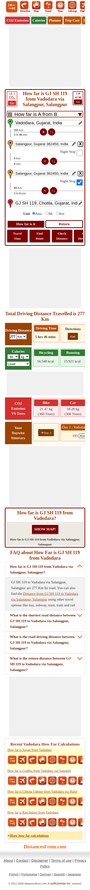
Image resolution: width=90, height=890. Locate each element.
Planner (55, 20)
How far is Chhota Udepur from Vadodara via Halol (42, 791)
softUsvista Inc (60, 883)
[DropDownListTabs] (45, 114)
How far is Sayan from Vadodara (29, 750)
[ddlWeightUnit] (24, 356)
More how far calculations (29, 836)
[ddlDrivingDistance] (21, 336)
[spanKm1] (84, 436)
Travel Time (17, 236)
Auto (38, 214)
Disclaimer (39, 860)
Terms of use (61, 860)
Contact (22, 860)
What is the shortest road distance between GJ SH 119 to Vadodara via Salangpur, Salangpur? (43, 621)
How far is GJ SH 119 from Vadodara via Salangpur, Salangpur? (41, 569)
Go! (72, 336)
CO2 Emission (17, 20)
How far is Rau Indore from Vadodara (32, 812)
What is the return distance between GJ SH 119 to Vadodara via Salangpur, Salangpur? (40, 664)
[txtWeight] (13, 356)
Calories (38, 20)
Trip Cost (72, 20)
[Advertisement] (45, 57)
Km (61, 214)
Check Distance (62, 236)
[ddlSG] (18, 363)
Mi (51, 214)
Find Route (40, 236)
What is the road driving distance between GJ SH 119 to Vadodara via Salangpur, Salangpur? (42, 642)
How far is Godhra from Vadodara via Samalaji (39, 771)
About (8, 860)
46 (78, 98)
